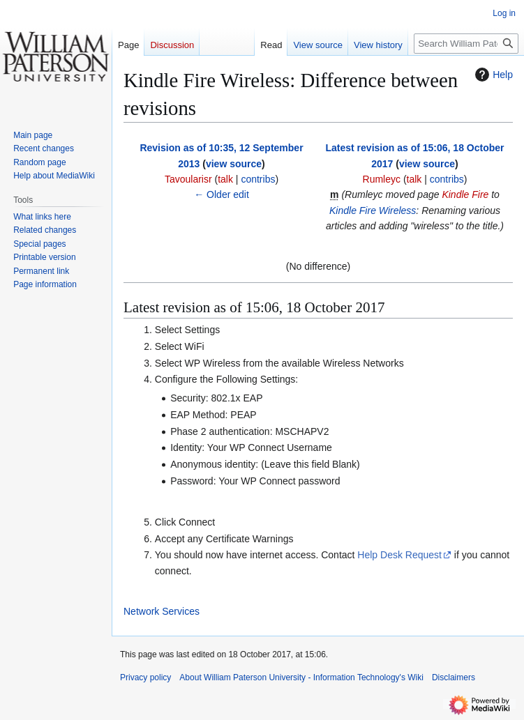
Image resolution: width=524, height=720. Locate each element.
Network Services (161, 611)
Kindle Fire (465, 194)
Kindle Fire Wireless (372, 210)
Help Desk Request (399, 554)
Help (492, 75)
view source (234, 163)
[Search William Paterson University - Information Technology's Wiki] (466, 43)
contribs (258, 179)
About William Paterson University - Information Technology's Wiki (301, 677)
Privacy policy (145, 677)
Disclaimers (453, 677)
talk (225, 179)
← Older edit (221, 194)
